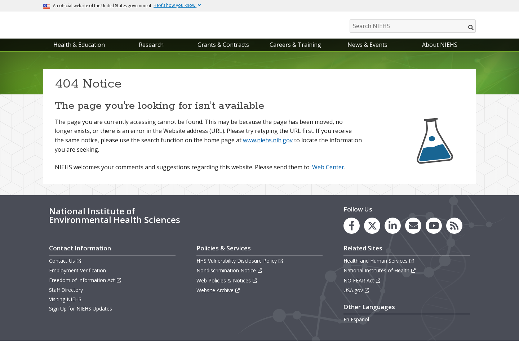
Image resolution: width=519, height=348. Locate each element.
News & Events (367, 52)
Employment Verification (77, 278)
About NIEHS (439, 52)
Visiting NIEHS (65, 306)
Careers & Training (295, 52)
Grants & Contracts (223, 52)
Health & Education (79, 52)
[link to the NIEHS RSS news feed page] (454, 233)
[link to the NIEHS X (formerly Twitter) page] (372, 233)
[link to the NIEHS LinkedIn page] (393, 233)
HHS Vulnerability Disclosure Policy (240, 267)
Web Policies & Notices (227, 287)
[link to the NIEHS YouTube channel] (434, 233)
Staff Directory (66, 297)
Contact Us (65, 267)
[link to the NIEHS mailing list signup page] (413, 233)
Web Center (328, 174)
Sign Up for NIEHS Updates (80, 315)
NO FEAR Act (362, 287)
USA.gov (356, 297)
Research (151, 52)
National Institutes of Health (379, 278)
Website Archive (218, 297)
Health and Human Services (378, 267)
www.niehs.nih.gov (268, 147)
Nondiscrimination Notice (229, 278)
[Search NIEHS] (413, 26)
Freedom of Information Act (85, 287)
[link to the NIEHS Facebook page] (351, 233)
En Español (356, 326)
